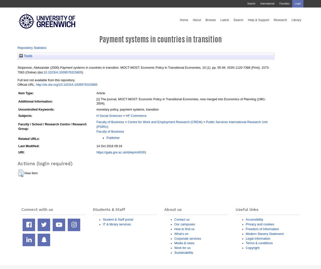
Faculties (284, 3)
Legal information (258, 238)
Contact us (182, 219)
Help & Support (258, 20)
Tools (25, 56)
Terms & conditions (259, 243)
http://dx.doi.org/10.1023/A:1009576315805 (66, 84)
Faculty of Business (110, 122)
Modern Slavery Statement (265, 234)
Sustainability (183, 252)
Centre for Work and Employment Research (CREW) (165, 122)
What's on (181, 234)
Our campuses (184, 224)
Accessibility (254, 219)
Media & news (184, 243)
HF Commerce (136, 116)
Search (251, 3)
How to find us (184, 229)
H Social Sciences (109, 116)
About (197, 20)
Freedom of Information (262, 229)
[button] (21, 173)
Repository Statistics (32, 48)
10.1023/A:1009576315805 (63, 72)
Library (296, 20)
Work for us (182, 248)
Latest (224, 20)
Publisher (113, 138)
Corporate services (187, 238)
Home (184, 20)
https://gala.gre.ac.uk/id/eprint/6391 (121, 152)
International (267, 3)
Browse (210, 20)
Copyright (253, 248)
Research (280, 20)
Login (298, 3)
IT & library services (117, 224)
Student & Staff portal (118, 219)
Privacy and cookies (260, 224)
